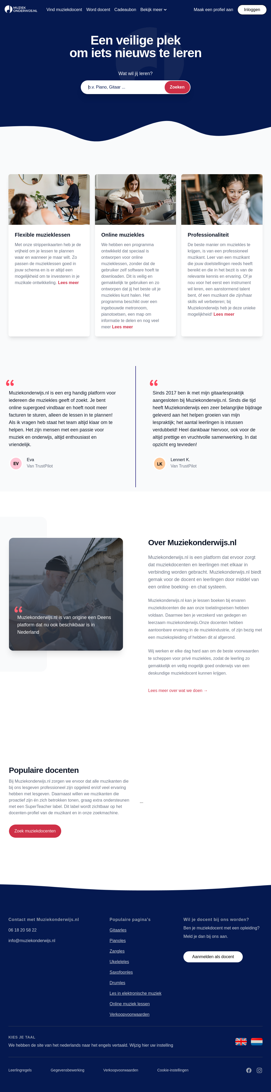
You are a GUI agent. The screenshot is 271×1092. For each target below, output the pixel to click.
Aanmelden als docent (213, 956)
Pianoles (118, 940)
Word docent (98, 9)
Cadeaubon (125, 9)
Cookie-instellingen (172, 1070)
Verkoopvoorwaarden (129, 1014)
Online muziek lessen (130, 1004)
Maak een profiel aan (213, 9)
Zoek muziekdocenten (35, 831)
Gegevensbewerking (67, 1070)
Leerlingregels (20, 1070)
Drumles (117, 983)
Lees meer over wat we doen (178, 690)
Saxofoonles (121, 972)
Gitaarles (118, 930)
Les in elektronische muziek (135, 993)
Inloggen (252, 9)
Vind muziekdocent (64, 9)
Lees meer (68, 282)
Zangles (117, 951)
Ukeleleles (119, 961)
